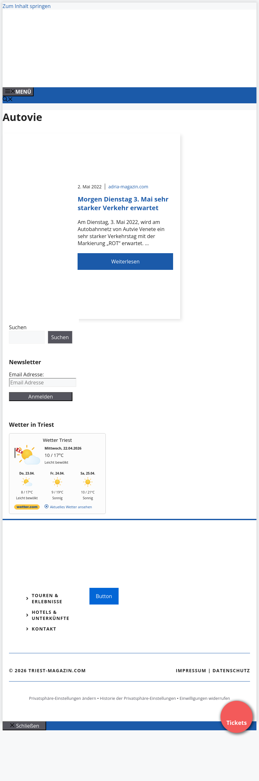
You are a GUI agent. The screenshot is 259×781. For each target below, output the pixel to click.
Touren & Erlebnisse (47, 598)
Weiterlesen (125, 261)
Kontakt (44, 629)
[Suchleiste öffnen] (8, 99)
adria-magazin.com (128, 187)
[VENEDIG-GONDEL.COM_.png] (132, 75)
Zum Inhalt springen (27, 6)
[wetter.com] (27, 508)
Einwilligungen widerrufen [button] (205, 698)
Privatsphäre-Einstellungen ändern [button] (62, 698)
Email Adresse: (26, 374)
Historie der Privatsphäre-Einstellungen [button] (138, 698)
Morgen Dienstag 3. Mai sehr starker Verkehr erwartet (123, 203)
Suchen (18, 327)
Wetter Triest (57, 440)
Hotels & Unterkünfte (50, 615)
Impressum (191, 670)
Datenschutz (231, 670)
